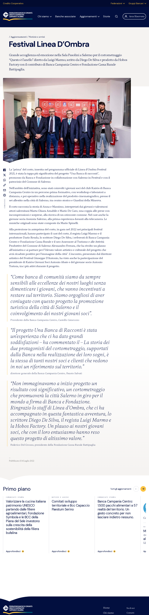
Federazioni (116, 3)
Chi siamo (43, 16)
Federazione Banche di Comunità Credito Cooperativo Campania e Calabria (17, 609)
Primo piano (17, 489)
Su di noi (131, 608)
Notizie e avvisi (37, 36)
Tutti (120, 489)
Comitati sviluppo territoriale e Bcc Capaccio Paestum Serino (71, 505)
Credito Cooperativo (13, 3)
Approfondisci (13, 551)
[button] (143, 489)
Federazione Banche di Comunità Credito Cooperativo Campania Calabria (17, 16)
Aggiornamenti (88, 16)
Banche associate (65, 16)
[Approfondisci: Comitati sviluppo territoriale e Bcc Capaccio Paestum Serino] (61, 551)
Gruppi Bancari (136, 3)
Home (106, 607)
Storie (106, 16)
